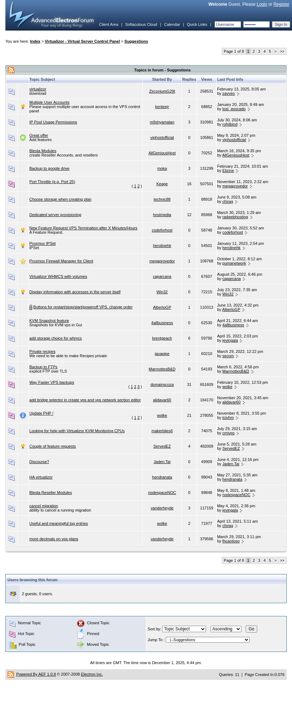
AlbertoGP (162, 307)
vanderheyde (162, 508)
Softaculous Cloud (141, 24)
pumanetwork (234, 263)
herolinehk (162, 245)
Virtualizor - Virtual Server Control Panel (82, 41)
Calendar (172, 24)
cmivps (228, 433)
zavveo (228, 93)
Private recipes (42, 351)
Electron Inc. (92, 674)
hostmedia (162, 215)
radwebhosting (235, 217)
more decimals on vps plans (53, 539)
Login (261, 4)
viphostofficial (162, 137)
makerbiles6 (162, 431)
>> (282, 51)
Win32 (162, 292)
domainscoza (162, 384)
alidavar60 (162, 400)
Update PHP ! (41, 413)
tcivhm (228, 417)
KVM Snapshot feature (49, 320)
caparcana (162, 276)
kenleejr (162, 106)
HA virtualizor (41, 477)
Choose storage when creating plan (60, 199)
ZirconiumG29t (162, 91)
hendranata (162, 477)
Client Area (108, 24)
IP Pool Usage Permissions (53, 122)
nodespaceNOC (162, 492)
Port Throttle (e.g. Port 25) (52, 181)
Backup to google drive (49, 168)
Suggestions (136, 41)
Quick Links (197, 24)
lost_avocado (234, 109)
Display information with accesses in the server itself (75, 292)
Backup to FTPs (43, 367)
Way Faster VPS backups (51, 382)
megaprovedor (235, 186)
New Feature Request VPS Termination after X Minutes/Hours (83, 228)
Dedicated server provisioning (55, 215)
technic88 (162, 199)
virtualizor (37, 89)
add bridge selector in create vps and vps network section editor (85, 400)
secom (228, 356)
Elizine (228, 170)
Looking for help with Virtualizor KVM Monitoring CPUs (77, 431)
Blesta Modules (42, 151)
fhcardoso (231, 541)
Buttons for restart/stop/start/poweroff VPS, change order (83, 307)
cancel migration (43, 506)
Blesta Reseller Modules (50, 492)
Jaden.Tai (162, 462)
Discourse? (39, 462)
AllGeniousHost (162, 153)
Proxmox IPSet (42, 243)
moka (162, 168)
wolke (227, 386)
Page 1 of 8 (234, 51)
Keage (162, 184)
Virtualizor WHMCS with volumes (58, 276)
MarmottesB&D (162, 369)
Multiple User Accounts (49, 102)
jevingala (230, 340)
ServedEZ (162, 446)
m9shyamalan (162, 122)
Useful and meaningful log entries (58, 523)
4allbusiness (162, 323)
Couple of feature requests (52, 446)
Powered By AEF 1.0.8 (36, 674)
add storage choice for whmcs (55, 338)
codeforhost (162, 230)
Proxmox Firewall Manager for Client (61, 261)
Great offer (38, 135)
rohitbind (229, 124)
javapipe (162, 353)
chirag (227, 201)
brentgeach (162, 338)
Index (35, 41)
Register (281, 4)
